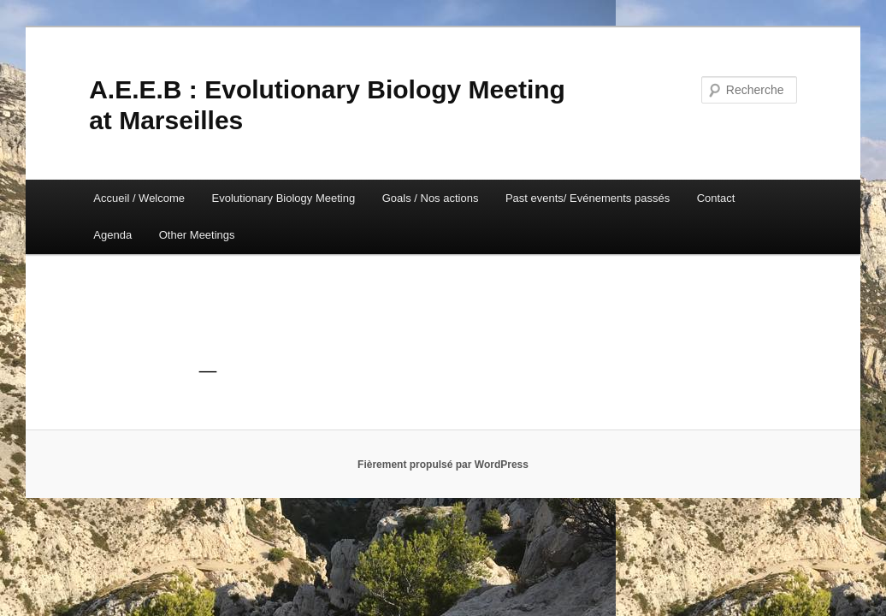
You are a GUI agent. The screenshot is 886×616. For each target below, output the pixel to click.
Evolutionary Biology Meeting (284, 198)
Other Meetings (197, 234)
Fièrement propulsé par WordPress (443, 465)
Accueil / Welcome (139, 198)
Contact (716, 198)
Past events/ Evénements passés (587, 198)
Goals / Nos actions (430, 198)
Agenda (112, 234)
